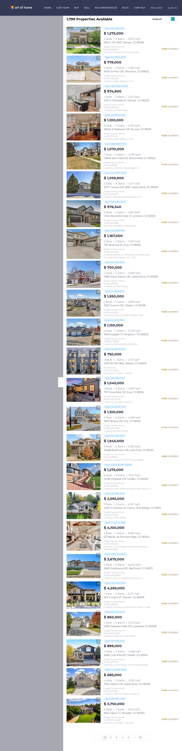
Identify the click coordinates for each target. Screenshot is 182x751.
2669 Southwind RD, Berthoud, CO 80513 (128, 568)
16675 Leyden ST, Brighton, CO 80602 (126, 334)
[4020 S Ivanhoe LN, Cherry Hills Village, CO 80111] (84, 505)
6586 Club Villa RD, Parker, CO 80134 (126, 655)
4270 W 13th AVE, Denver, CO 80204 (125, 363)
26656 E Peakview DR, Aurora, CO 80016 (127, 129)
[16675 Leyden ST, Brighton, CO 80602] (84, 332)
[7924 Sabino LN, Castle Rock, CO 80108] (84, 681)
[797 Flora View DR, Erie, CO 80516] (84, 390)
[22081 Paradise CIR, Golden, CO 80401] (84, 476)
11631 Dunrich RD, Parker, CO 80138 (124, 305)
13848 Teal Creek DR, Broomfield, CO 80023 (130, 158)
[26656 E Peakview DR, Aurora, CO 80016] (84, 127)
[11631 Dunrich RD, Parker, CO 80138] (84, 303)
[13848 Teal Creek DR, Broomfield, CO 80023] (84, 155)
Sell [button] (87, 7)
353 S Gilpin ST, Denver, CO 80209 (124, 597)
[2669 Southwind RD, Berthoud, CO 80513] (84, 566)
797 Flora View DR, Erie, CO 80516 (124, 392)
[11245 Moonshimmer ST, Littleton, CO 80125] (84, 213)
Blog (125, 7)
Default (157, 19)
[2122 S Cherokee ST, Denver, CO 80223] (84, 98)
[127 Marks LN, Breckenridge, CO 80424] (84, 536)
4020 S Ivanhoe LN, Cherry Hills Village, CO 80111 (132, 507)
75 (140, 737)
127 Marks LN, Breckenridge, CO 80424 (127, 536)
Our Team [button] (62, 7)
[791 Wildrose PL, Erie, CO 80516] (84, 244)
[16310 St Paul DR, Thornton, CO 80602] (84, 69)
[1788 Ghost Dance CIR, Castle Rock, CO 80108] (84, 274)
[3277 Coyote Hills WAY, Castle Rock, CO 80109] (84, 184)
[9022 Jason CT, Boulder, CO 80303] (84, 710)
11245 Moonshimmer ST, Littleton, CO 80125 (129, 216)
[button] (21, 8)
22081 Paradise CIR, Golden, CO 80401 (126, 478)
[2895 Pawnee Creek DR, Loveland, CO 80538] (84, 623)
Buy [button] (76, 7)
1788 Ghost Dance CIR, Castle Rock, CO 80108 (131, 276)
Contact (140, 7)
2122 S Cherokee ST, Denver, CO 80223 (126, 100)
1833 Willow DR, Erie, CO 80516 (122, 421)
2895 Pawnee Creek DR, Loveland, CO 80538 (130, 626)
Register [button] (157, 8)
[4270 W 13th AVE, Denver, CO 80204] (84, 361)
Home (47, 7)
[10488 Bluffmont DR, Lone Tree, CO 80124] (84, 447)
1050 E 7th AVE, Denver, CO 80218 (124, 42)
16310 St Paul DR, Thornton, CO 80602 (126, 71)
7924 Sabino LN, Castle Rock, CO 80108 (127, 684)
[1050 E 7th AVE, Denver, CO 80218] (84, 40)
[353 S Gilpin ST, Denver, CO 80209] (84, 595)
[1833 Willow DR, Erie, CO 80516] (84, 418)
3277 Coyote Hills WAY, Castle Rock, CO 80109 (131, 187)
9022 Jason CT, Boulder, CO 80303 (124, 713)
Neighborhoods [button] (106, 7)
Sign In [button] (172, 8)
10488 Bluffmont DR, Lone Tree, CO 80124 (128, 450)
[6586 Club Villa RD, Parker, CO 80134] (84, 652)
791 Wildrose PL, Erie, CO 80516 (122, 244)
